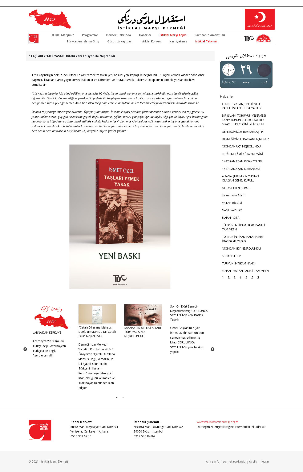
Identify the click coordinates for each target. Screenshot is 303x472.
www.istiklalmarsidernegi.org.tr (217, 422)
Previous (25, 349)
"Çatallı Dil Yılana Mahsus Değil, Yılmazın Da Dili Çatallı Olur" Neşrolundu (97, 331)
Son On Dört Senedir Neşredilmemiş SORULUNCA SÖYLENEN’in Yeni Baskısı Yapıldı (189, 312)
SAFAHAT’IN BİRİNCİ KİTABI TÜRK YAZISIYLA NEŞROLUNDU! (142, 332)
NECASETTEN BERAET (236, 188)
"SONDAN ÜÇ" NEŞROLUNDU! (241, 146)
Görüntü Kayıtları (119, 41)
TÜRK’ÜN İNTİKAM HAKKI (238, 263)
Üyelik (253, 461)
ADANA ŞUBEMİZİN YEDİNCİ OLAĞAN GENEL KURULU (240, 178)
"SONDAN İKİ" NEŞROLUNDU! (241, 248)
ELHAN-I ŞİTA (230, 218)
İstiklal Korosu (151, 41)
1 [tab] (117, 397)
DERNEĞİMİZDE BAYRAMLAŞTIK (242, 132)
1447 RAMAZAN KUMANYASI (241, 169)
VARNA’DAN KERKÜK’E (47, 332)
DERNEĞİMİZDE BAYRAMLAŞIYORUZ (245, 139)
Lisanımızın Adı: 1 (233, 195)
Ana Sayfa (212, 461)
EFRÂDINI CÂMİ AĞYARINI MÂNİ (242, 154)
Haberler (145, 35)
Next (212, 349)
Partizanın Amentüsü (210, 35)
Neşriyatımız (178, 41)
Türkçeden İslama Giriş (82, 41)
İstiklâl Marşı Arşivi (172, 35)
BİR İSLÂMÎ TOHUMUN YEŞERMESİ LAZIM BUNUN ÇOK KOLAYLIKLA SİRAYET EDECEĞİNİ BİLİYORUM (244, 119)
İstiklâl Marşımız (62, 35)
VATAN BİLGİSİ (232, 203)
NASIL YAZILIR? (232, 210)
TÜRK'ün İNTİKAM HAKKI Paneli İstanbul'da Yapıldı (242, 239)
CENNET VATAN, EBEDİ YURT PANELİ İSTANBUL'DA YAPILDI (241, 106)
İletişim (265, 461)
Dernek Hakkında (118, 35)
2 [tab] (123, 397)
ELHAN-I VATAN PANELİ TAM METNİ (246, 271)
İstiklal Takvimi (206, 41)
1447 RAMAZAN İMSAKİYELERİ (242, 161)
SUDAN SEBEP (231, 256)
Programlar (90, 35)
